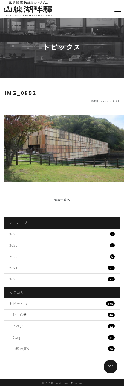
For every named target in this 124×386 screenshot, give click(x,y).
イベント (63, 326)
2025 (62, 234)
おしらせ (63, 314)
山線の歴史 (63, 348)
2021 (62, 267)
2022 (62, 256)
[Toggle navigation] (118, 10)
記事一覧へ (62, 199)
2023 (62, 245)
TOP (111, 366)
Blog (63, 337)
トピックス (62, 303)
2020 (62, 279)
